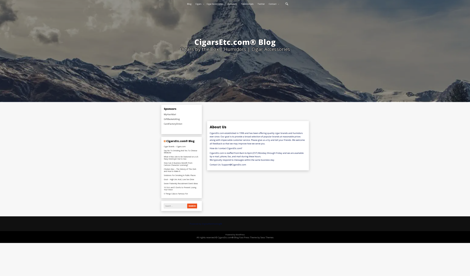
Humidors (232, 4)
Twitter (261, 4)
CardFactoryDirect (173, 123)
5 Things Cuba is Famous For (176, 194)
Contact (272, 4)
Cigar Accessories (215, 4)
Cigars (198, 4)
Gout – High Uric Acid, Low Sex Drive (179, 179)
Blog (189, 4)
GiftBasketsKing (172, 119)
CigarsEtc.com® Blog (180, 141)
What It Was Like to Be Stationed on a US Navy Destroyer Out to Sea (181, 158)
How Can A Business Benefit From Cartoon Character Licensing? (178, 164)
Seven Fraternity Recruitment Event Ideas (181, 184)
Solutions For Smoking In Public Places (180, 175)
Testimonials (247, 4)
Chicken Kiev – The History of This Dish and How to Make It (180, 170)
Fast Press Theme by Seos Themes (256, 237)
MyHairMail (170, 114)
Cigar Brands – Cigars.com (175, 147)
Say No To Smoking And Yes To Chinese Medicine (180, 152)
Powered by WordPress (235, 234)
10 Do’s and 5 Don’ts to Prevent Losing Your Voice (180, 188)
